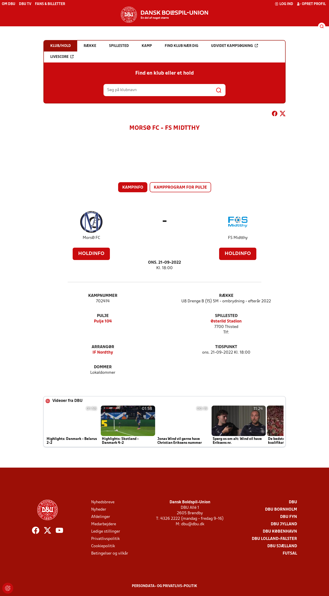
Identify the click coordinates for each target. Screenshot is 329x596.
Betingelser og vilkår (109, 553)
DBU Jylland (284, 524)
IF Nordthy (103, 353)
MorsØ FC (91, 238)
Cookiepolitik (103, 546)
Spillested (226, 316)
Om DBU (8, 4)
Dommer (103, 367)
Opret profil (311, 4)
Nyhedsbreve (102, 502)
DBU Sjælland (282, 546)
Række (226, 296)
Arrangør (103, 347)
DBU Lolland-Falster (274, 539)
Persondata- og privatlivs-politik (164, 586)
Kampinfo (132, 188)
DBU (293, 502)
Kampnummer (102, 296)
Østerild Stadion (226, 321)
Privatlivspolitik (105, 539)
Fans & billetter (50, 4)
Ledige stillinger (105, 532)
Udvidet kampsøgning (234, 46)
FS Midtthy (238, 238)
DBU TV (25, 4)
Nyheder (98, 510)
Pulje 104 (103, 321)
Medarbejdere (103, 524)
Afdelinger (100, 517)
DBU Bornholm (281, 510)
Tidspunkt (226, 347)
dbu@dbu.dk (192, 524)
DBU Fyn (288, 517)
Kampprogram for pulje (180, 188)
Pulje (103, 316)
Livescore (62, 57)
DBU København (280, 532)
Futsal (290, 553)
